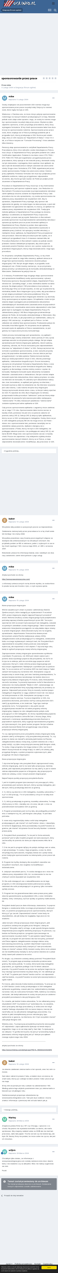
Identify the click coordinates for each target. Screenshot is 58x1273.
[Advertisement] (29, 45)
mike (9, 85)
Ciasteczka (47, 1264)
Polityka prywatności (23, 1264)
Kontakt (37, 1264)
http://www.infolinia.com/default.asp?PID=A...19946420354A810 (27, 1050)
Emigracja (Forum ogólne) (26, 87)
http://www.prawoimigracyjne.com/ (16, 579)
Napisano (18, 99)
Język (9, 1264)
